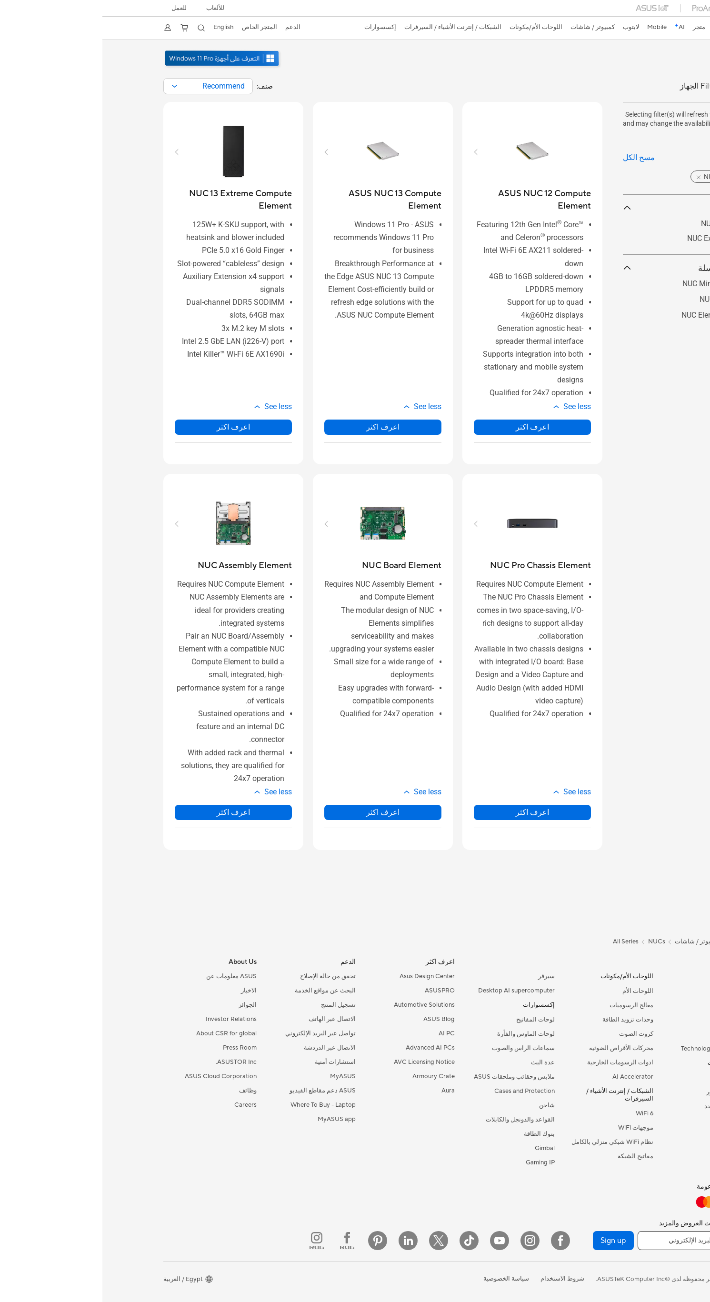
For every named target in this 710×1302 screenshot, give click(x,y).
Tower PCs (635, 1120)
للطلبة (641, 1034)
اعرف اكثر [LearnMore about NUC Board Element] (280, 812)
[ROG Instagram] (214, 1240)
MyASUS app (234, 1119)
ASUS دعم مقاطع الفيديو (220, 1090)
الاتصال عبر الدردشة (227, 1048)
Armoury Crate (331, 1076)
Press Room (137, 1048)
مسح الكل (536, 157)
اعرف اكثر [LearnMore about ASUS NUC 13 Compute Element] (280, 426)
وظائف (145, 1090)
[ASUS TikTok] (366, 1240)
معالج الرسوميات (529, 1005)
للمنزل (641, 1006)
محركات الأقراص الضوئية (519, 1048)
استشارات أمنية (232, 1062)
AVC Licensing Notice (321, 1062)
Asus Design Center (324, 976)
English (125, 27)
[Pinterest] (275, 1240)
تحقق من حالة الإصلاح (225, 976)
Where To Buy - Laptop (220, 1105)
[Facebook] (458, 1240)
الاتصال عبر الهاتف (229, 1019)
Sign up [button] (511, 1240)
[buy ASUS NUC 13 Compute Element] (280, 199)
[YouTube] (397, 1240)
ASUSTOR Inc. (133, 1062)
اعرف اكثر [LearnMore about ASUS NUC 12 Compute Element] (430, 426)
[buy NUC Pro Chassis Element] (438, 565)
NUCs (641, 1135)
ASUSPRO (337, 990)
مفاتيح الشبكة (533, 1156)
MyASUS (240, 1076)
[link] (633, 28)
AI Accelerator (530, 1077)
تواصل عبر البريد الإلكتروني (218, 1033)
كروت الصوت (534, 1034)
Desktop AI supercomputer (414, 990)
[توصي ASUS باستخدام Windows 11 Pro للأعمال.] (120, 67)
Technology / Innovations (614, 1048)
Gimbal (442, 1148)
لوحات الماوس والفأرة (423, 1034)
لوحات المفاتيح (433, 1019)
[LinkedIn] (305, 1240)
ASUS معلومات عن (129, 976)
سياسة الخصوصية (404, 1278)
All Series (523, 941)
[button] (116, 8)
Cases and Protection (422, 1091)
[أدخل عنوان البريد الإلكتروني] (592, 1240)
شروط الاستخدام (460, 1278)
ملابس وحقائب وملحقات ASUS (411, 1077)
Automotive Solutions (321, 1005)
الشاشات (637, 1078)
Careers (143, 1105)
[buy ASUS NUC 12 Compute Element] (430, 199)
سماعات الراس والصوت (421, 1048)
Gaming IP (437, 1162)
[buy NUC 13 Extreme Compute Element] (131, 199)
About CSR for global (124, 1033)
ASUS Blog (336, 1019)
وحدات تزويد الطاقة (525, 1019)
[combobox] (105, 86)
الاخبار (146, 990)
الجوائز (145, 1005)
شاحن (444, 1105)
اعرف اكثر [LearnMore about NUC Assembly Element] (131, 812)
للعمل (78, 8)
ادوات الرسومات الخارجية (518, 1062)
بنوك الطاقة (436, 1134)
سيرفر (444, 976)
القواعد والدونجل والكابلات (417, 1119)
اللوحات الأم (535, 991)
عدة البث (440, 1062)
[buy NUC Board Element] (299, 565)
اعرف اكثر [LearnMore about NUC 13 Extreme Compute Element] (131, 426)
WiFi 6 (542, 1113)
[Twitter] (336, 1240)
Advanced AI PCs (327, 1048)
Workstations (631, 1163)
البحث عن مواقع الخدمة (222, 990)
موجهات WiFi (533, 1128)
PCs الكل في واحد (626, 1106)
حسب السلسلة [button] (585, 268)
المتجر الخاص (162, 27)
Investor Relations (128, 1019)
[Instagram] (427, 1240)
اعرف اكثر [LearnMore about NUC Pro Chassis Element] (430, 812)
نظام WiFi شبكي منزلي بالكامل (510, 1142)
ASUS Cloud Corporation (118, 1076)
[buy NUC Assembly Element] (142, 565)
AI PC (344, 1033)
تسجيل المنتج (236, 1005)
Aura (345, 1090)
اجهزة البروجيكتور (627, 1092)
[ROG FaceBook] (244, 1240)
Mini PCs (637, 1149)
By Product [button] (585, 208)
